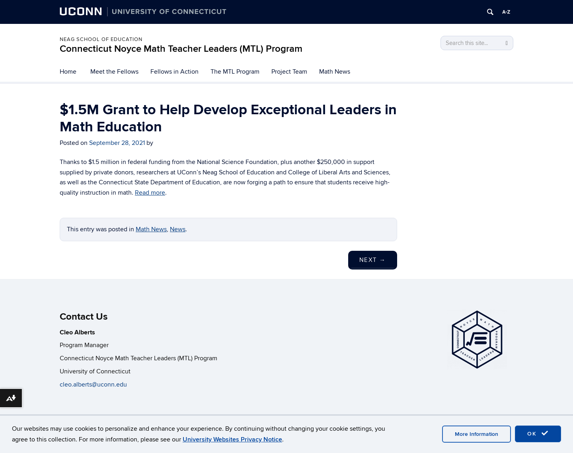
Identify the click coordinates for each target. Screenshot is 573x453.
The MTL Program (234, 72)
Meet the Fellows (114, 72)
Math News (334, 72)
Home (68, 72)
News (177, 229)
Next (372, 260)
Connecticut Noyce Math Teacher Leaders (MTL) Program (181, 49)
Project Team (289, 72)
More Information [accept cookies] (476, 434)
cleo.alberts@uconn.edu (94, 385)
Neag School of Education (101, 39)
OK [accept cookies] (538, 433)
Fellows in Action (174, 72)
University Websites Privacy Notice (232, 439)
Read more (150, 193)
